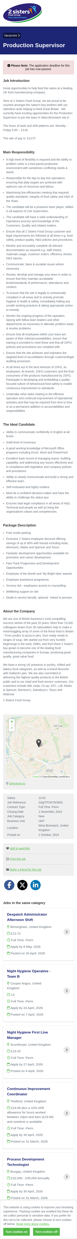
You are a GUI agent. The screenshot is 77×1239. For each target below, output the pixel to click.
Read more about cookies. (33, 1224)
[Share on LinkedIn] (35, 885)
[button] (38, 743)
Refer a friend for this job (25, 869)
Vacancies (12, 35)
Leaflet (35, 776)
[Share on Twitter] (22, 885)
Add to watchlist (20, 848)
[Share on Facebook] (9, 885)
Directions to (17, 783)
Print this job (18, 859)
